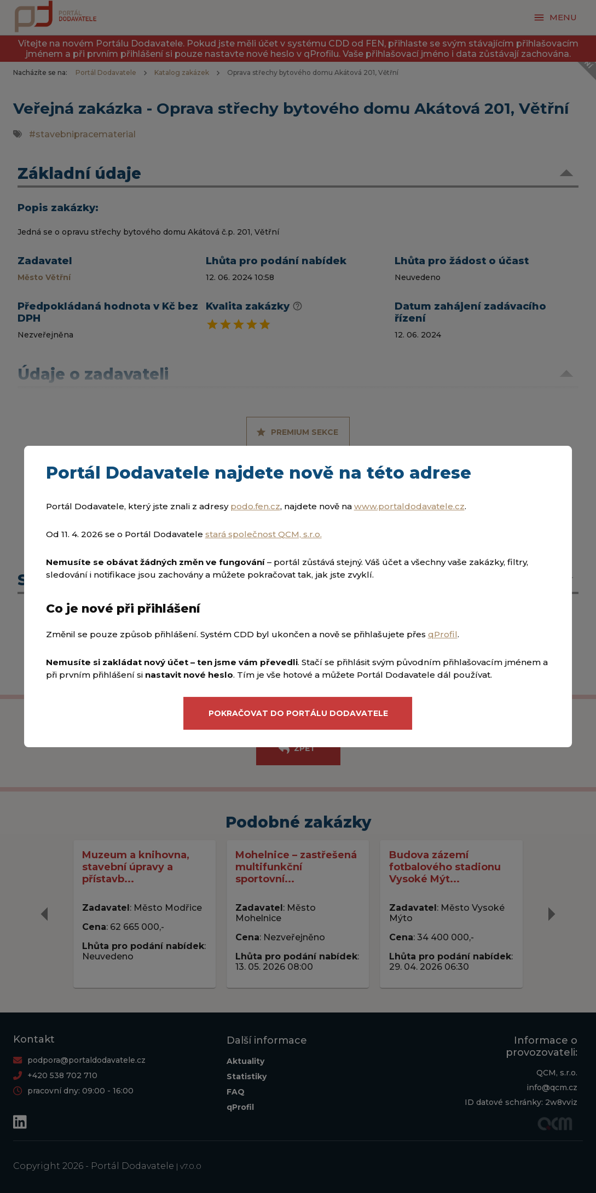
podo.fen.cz (255, 506)
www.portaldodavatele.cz (409, 506)
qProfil (443, 634)
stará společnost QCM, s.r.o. (263, 534)
